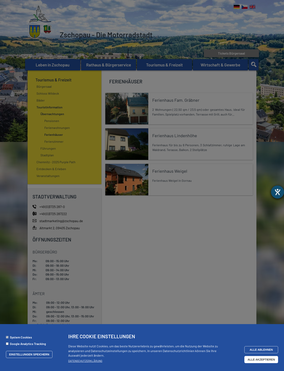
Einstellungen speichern (29, 354)
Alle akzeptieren (261, 359)
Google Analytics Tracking (28, 344)
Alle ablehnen (261, 349)
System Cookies (21, 337)
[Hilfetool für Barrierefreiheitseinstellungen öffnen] (277, 192)
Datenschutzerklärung (85, 361)
